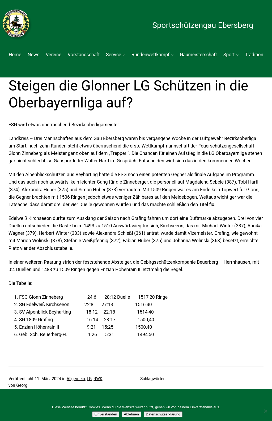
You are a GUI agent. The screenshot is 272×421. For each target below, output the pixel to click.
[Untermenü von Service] (123, 54)
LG (89, 378)
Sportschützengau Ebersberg (202, 25)
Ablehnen (131, 414)
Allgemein (76, 378)
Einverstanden (105, 414)
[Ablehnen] (265, 411)
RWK (98, 378)
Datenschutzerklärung (163, 414)
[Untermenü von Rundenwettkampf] (172, 54)
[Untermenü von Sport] (237, 54)
